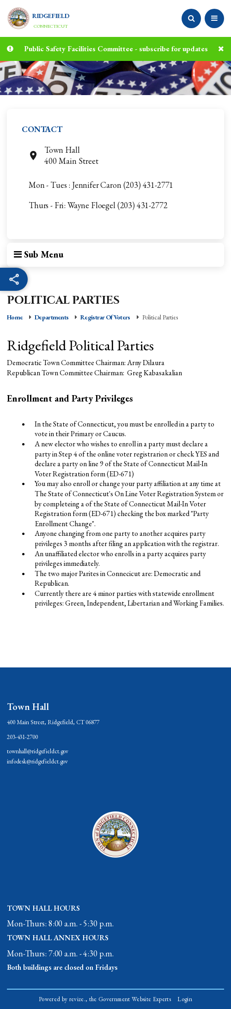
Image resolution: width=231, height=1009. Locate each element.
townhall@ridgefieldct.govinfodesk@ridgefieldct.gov (37, 756)
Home (15, 317)
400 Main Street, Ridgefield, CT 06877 (53, 722)
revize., (78, 999)
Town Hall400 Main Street (64, 155)
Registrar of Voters (105, 317)
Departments (51, 317)
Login (184, 999)
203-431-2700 (22, 737)
